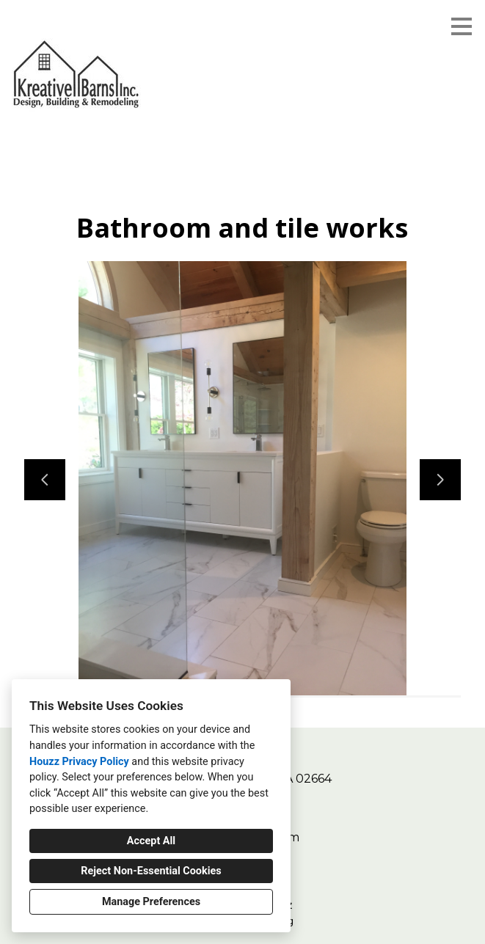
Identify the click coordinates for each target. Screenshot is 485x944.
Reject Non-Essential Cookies (151, 871)
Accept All (151, 841)
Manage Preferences (151, 902)
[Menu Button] (461, 26)
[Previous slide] (44, 479)
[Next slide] (440, 479)
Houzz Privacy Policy (79, 761)
